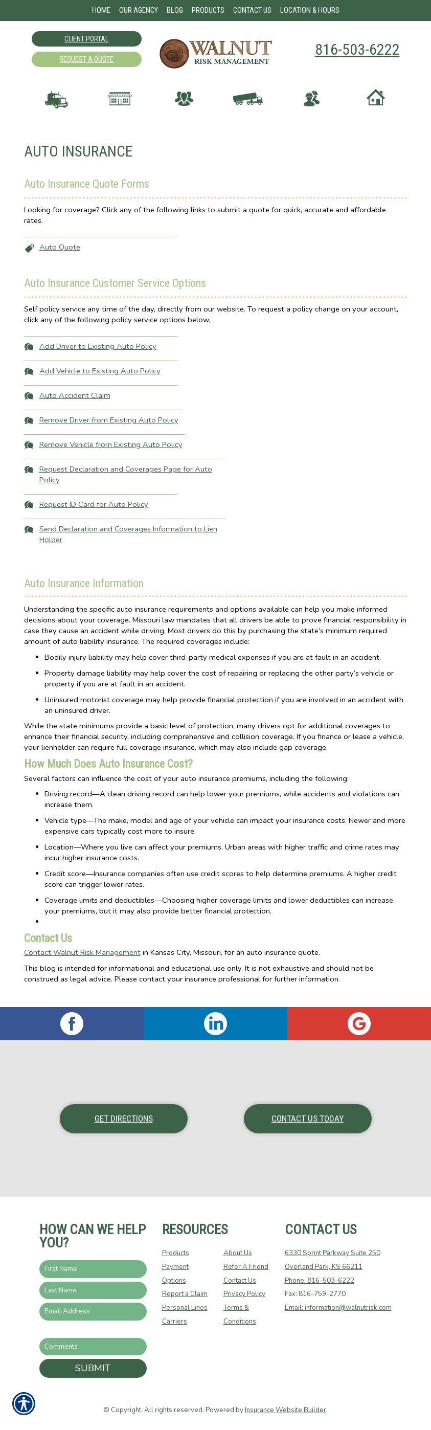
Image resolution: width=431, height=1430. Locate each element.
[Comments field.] (93, 1347)
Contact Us (239, 1280)
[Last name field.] (93, 1291)
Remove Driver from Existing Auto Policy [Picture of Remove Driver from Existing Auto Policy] (108, 430)
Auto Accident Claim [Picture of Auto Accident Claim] (74, 405)
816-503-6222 (357, 49)
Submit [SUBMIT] (92, 1368)
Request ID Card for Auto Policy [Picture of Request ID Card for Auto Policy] (93, 514)
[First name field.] (93, 1270)
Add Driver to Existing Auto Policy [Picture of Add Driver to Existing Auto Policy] (97, 356)
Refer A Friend (245, 1267)
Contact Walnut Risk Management (82, 962)
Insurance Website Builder (285, 1410)
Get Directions (124, 1119)
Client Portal (86, 39)
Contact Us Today (307, 1119)
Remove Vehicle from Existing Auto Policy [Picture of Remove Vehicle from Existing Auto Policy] (111, 455)
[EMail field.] (93, 1312)
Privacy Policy (244, 1294)
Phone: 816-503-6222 (319, 1280)
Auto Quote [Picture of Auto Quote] (59, 257)
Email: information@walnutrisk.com (338, 1308)
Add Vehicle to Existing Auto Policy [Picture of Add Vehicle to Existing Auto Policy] (100, 381)
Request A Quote (86, 59)
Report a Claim (185, 1294)
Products (175, 1253)
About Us (237, 1253)
